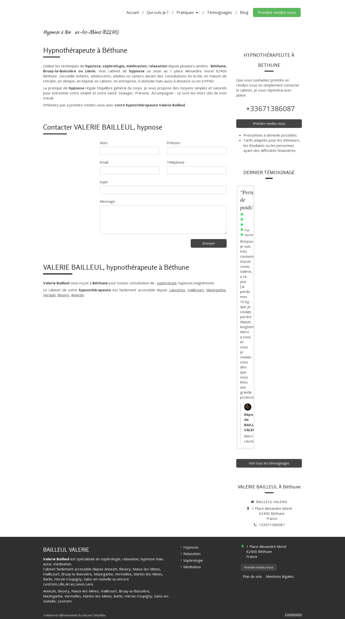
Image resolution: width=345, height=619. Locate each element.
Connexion (293, 614)
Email (104, 162)
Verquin (49, 294)
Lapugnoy (177, 289)
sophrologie (167, 283)
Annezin (77, 294)
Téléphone (175, 162)
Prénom (173, 142)
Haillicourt (196, 289)
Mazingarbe (216, 289)
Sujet (104, 181)
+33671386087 (270, 108)
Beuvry (63, 294)
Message (107, 201)
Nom (104, 142)
